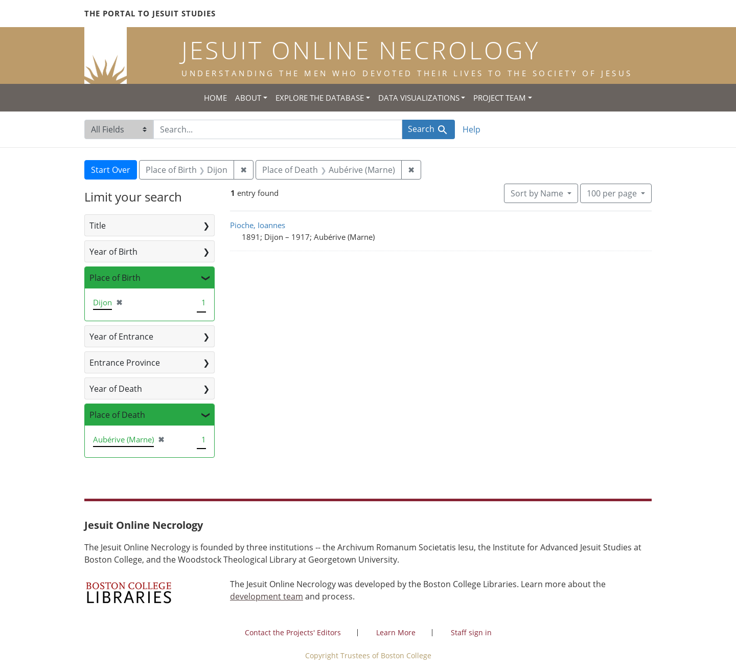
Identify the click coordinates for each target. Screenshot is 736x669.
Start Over (110, 169)
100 (613, 193)
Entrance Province (124, 362)
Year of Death (115, 388)
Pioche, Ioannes (257, 225)
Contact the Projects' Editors (293, 632)
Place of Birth (115, 277)
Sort (538, 193)
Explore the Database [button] (319, 98)
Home (215, 98)
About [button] (248, 98)
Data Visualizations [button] (418, 98)
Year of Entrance (121, 336)
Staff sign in (471, 632)
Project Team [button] (499, 98)
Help (471, 129)
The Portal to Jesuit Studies (150, 13)
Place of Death (117, 414)
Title (97, 225)
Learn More (396, 632)
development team (266, 596)
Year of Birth (113, 251)
